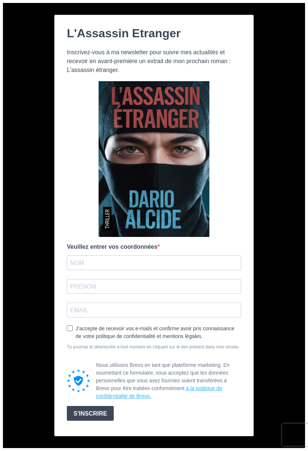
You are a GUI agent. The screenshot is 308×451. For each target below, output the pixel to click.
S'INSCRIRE (90, 413)
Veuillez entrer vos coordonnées (112, 247)
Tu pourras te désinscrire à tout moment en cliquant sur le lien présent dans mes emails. (153, 347)
